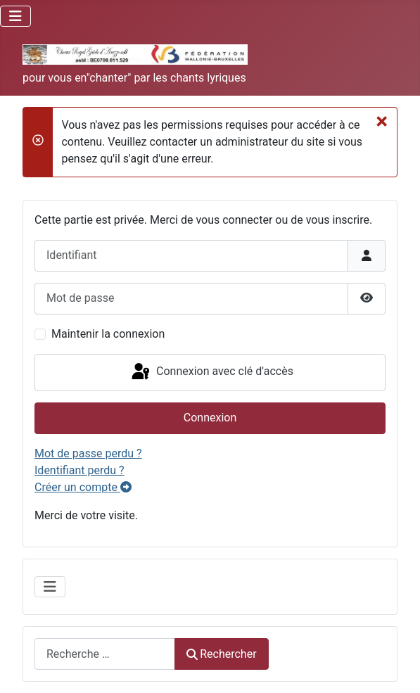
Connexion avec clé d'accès (211, 372)
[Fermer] (382, 121)
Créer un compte (83, 487)
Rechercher (221, 654)
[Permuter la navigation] (15, 16)
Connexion (210, 417)
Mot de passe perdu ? (88, 453)
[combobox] (104, 654)
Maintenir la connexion (108, 334)
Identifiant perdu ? (79, 470)
